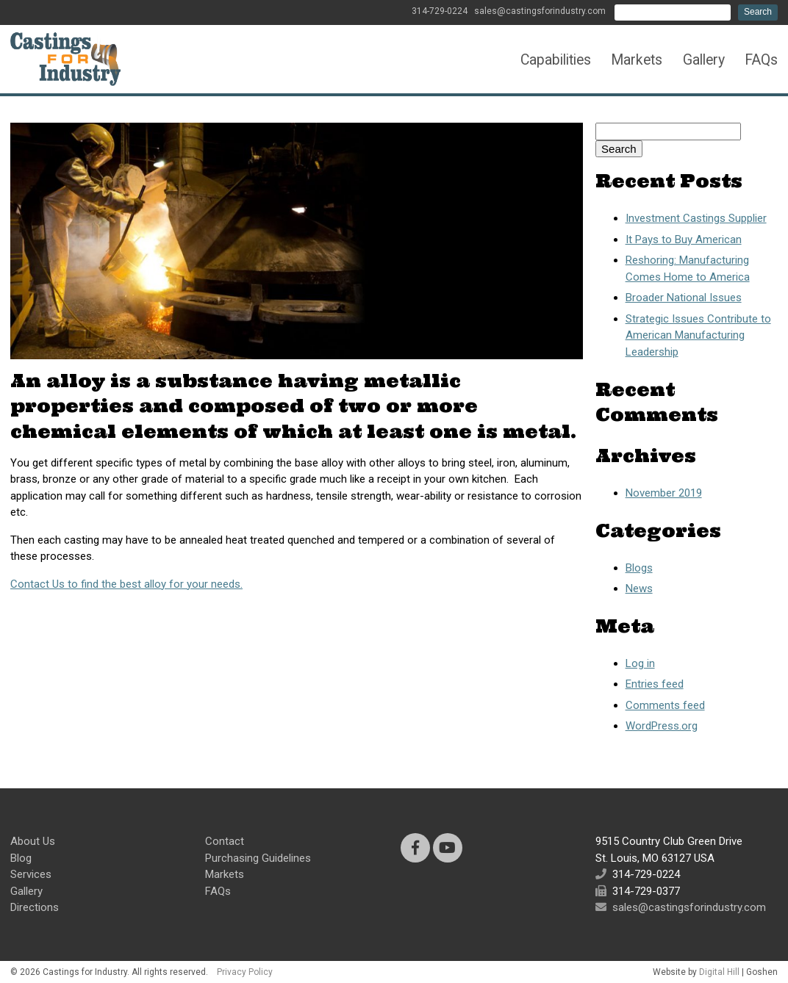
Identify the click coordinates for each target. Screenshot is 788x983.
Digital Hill (719, 972)
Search (758, 12)
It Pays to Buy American (684, 239)
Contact (224, 841)
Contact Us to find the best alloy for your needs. (126, 584)
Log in (640, 663)
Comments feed (665, 705)
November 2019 (664, 493)
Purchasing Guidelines (258, 858)
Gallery (704, 59)
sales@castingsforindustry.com (540, 11)
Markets (636, 59)
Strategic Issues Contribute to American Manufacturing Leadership (698, 335)
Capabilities (555, 59)
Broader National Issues (684, 297)
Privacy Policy (245, 972)
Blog (21, 858)
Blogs (639, 568)
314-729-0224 (440, 11)
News (639, 588)
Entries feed (655, 684)
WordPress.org (662, 725)
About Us (32, 841)
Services (30, 874)
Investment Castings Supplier (696, 218)
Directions (34, 907)
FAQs (761, 59)
